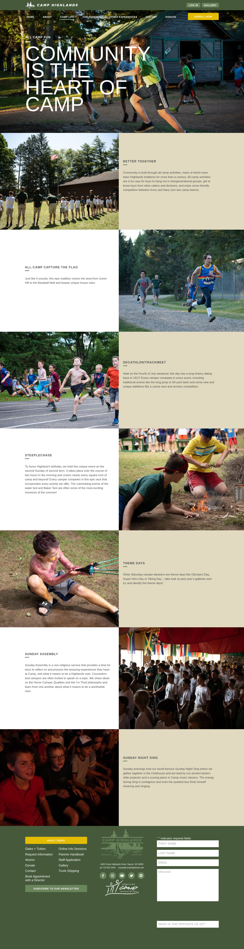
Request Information (39, 854)
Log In (193, 5)
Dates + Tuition (35, 849)
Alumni (30, 860)
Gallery (210, 5)
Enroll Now (203, 16)
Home (30, 17)
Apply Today (56, 840)
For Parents (92, 17)
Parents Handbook (71, 854)
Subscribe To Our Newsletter (56, 888)
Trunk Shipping (69, 871)
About (47, 17)
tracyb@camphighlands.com (131, 867)
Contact (30, 871)
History (151, 17)
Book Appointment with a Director (37, 878)
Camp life (67, 17)
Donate (171, 17)
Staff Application (69, 860)
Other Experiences (123, 17)
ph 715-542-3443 (107, 867)
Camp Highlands (51, 5)
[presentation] (182, 911)
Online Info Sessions (73, 849)
